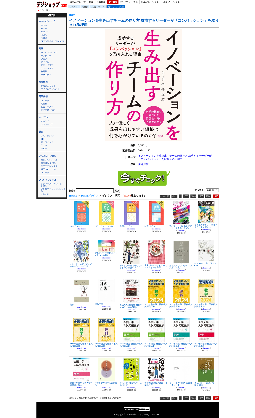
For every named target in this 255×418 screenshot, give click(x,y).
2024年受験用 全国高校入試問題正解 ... (156, 305)
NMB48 (44, 31)
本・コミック (47, 142)
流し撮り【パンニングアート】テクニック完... (180, 227)
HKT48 (44, 35)
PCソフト (125, 2)
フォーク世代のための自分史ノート (180, 384)
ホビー (44, 148)
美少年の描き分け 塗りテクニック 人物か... (205, 226)
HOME (73, 15)
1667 (216, 196)
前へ (174, 196)
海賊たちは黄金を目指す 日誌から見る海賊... (131, 306)
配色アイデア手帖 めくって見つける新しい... (106, 254)
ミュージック (47, 68)
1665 (201, 196)
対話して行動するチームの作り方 (131, 384)
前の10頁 (164, 196)
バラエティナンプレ (104, 226)
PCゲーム (45, 121)
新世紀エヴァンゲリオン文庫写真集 (180, 266)
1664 (193, 196)
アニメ (44, 59)
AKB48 (44, 25)
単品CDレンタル (48, 169)
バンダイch (46, 55)
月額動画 (100, 2)
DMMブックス (89, 195)
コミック (74, 6)
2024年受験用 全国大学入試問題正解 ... (131, 345)
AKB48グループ (78, 2)
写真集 (85, 6)
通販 (135, 2)
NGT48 (44, 38)
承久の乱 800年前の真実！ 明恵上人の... (204, 384)
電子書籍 (112, 2)
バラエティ (46, 74)
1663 (186, 196)
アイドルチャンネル (50, 89)
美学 (72, 304)
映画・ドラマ (47, 65)
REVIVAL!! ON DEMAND (52, 41)
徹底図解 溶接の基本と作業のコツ (156, 384)
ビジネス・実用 (116, 6)
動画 (91, 2)
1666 (208, 196)
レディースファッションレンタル (53, 185)
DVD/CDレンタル (150, 2)
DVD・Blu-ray (47, 136)
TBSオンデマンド (49, 52)
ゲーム (44, 145)
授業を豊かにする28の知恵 (106, 384)
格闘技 (44, 71)
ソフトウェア (47, 124)
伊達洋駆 (143, 164)
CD (42, 139)
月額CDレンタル (48, 163)
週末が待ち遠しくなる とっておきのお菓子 (156, 266)
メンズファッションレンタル (53, 190)
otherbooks (81, 229)
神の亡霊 (99, 304)
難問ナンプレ (126, 226)
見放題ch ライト (48, 86)
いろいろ (45, 194)
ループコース (76, 226)
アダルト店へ (44, 10)
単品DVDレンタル (49, 166)
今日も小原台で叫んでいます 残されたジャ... (131, 266)
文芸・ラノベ (98, 6)
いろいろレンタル (170, 2)
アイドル (45, 62)
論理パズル (150, 226)
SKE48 (44, 28)
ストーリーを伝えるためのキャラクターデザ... (81, 265)
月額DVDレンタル (49, 160)
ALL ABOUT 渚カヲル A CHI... (205, 264)
